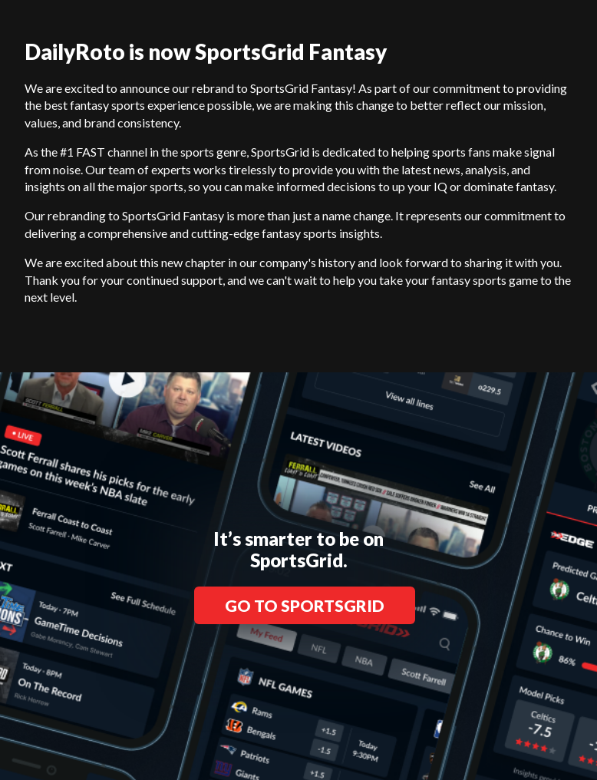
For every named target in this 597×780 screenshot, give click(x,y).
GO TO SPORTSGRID (304, 605)
